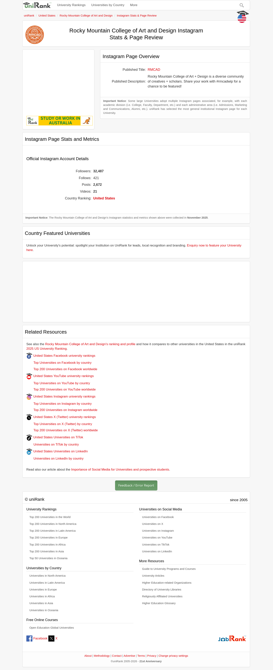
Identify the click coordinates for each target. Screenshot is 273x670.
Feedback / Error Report (136, 485)
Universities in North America (47, 575)
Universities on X (152, 523)
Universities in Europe (43, 589)
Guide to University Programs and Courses (169, 568)
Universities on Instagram (158, 530)
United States (104, 198)
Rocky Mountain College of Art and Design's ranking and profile (90, 344)
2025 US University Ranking (46, 348)
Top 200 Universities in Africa (47, 544)
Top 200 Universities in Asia (46, 551)
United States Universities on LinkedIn (57, 451)
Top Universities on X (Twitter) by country (59, 424)
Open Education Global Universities (51, 627)
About (88, 655)
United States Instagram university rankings (61, 396)
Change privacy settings (173, 655)
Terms (141, 655)
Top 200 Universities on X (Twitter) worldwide (62, 430)
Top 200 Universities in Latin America (52, 530)
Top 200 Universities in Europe (48, 537)
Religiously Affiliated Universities (162, 596)
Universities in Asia (41, 603)
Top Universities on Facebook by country (59, 363)
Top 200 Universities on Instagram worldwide (61, 410)
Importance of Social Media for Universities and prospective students (120, 469)
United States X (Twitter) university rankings (61, 417)
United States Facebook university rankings (60, 355)
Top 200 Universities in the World (50, 517)
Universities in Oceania (43, 610)
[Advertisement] (58, 80)
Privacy (151, 655)
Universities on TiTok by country (52, 444)
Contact (117, 655)
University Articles (153, 575)
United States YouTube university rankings (60, 376)
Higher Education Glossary (159, 603)
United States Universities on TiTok (54, 437)
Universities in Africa (42, 596)
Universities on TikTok (155, 544)
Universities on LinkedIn (157, 551)
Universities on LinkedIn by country (54, 458)
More (133, 5)
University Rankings (71, 5)
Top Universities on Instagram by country (59, 403)
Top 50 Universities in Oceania (48, 558)
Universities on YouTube (157, 537)
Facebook (36, 638)
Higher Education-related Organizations (166, 582)
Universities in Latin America (47, 582)
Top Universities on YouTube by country (58, 383)
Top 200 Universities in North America (52, 523)
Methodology (102, 655)
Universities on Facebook (158, 517)
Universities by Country (107, 5)
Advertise (129, 655)
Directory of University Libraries (161, 589)
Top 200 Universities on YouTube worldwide (61, 389)
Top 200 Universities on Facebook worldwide (61, 369)
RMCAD (154, 70)
